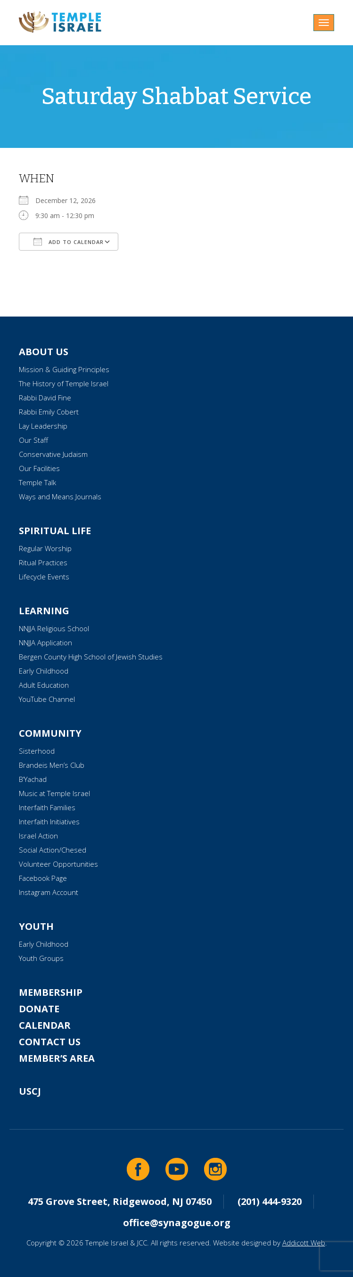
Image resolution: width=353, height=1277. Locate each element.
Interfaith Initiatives (49, 821)
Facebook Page (43, 878)
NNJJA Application (45, 642)
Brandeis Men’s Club (51, 765)
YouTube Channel (47, 699)
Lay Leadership (43, 426)
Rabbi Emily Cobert (49, 411)
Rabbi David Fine (45, 397)
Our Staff (33, 440)
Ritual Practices (43, 562)
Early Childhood (43, 670)
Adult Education (44, 685)
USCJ (30, 1091)
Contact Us (50, 1041)
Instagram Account (48, 892)
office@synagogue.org (176, 1222)
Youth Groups (41, 958)
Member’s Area (57, 1058)
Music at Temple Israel (54, 793)
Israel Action (38, 835)
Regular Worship (45, 548)
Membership (50, 992)
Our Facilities (39, 468)
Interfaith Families (47, 807)
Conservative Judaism (53, 454)
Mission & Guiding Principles (64, 369)
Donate (39, 1008)
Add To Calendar (68, 241)
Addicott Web (303, 1242)
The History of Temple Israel (63, 383)
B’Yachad (33, 779)
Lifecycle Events (44, 576)
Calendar (45, 1025)
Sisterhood (37, 751)
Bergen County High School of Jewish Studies (91, 656)
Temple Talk (37, 482)
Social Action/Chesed (52, 849)
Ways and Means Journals (60, 496)
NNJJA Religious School (54, 628)
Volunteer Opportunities (58, 864)
